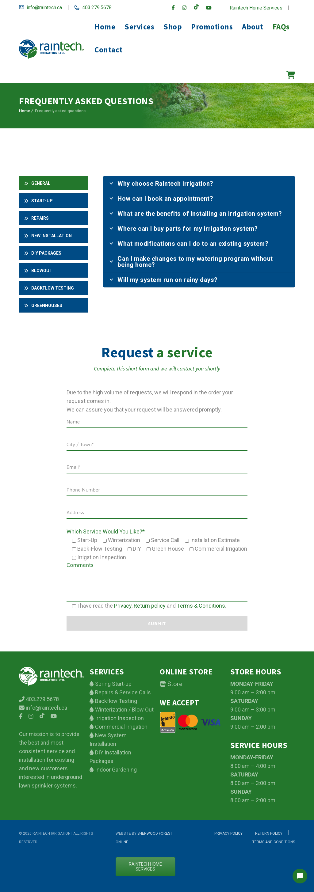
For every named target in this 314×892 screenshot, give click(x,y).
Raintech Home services (145, 866)
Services (139, 27)
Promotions (212, 27)
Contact (108, 50)
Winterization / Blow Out (124, 709)
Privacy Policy (228, 833)
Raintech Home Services (256, 8)
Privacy (123, 605)
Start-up (38, 200)
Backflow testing (49, 288)
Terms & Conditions (201, 605)
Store (174, 684)
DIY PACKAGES (42, 253)
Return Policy (268, 833)
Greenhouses (43, 305)
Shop (172, 27)
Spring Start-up (113, 684)
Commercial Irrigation (120, 726)
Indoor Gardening (115, 769)
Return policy (150, 605)
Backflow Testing (115, 701)
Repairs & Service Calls (122, 692)
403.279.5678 (96, 7)
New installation (48, 235)
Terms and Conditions (273, 842)
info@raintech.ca (43, 7)
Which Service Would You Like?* (106, 531)
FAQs (281, 27)
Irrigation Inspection (119, 718)
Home (104, 27)
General (37, 183)
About (252, 27)
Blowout (38, 270)
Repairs (36, 218)
